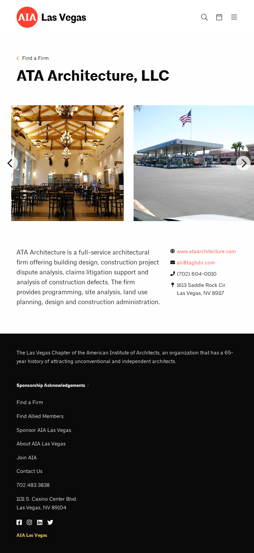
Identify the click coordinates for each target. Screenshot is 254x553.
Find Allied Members (40, 416)
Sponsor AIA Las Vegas (44, 430)
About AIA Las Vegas (41, 443)
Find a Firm (33, 58)
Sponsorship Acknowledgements (53, 385)
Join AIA (27, 457)
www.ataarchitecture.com (203, 251)
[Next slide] (243, 163)
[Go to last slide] (10, 163)
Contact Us (29, 471)
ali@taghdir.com (192, 262)
